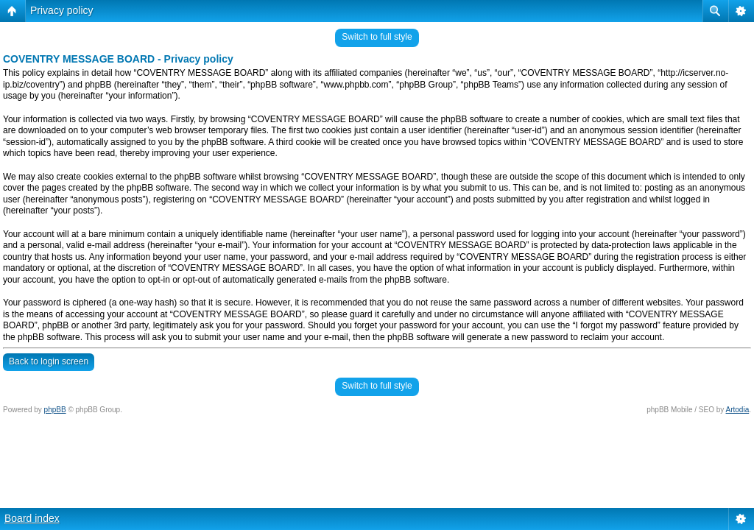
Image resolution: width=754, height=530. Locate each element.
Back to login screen (48, 361)
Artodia (738, 410)
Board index (32, 518)
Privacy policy (62, 10)
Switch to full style (377, 37)
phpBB (55, 410)
